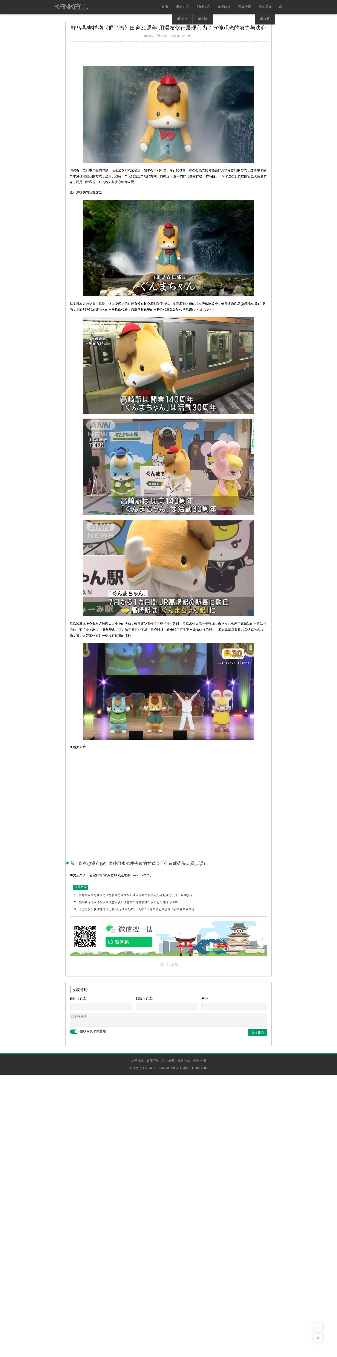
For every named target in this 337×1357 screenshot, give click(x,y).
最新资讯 (182, 7)
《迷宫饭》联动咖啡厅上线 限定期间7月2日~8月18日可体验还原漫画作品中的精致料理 (136, 909)
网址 (204, 999)
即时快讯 (203, 7)
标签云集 (184, 1061)
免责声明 (199, 1061)
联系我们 (153, 1061)
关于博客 (137, 1061)
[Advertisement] (168, 55)
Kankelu (171, 1067)
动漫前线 (224, 7)
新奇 (151, 36)
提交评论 (258, 1032)
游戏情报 (244, 7)
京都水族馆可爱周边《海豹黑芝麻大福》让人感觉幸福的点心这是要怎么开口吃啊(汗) (135, 895)
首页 (165, 7)
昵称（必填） (79, 999)
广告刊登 (168, 1061)
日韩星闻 (265, 7)
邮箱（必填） (145, 999)
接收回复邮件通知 (88, 1031)
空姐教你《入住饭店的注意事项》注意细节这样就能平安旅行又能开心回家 (128, 902)
